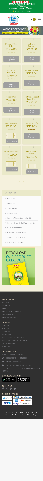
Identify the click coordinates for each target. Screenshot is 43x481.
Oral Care (11, 199)
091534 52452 (22, 358)
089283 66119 (11, 358)
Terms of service (8, 314)
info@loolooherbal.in (13, 362)
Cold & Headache (14, 228)
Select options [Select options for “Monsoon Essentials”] (11, 85)
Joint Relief (12, 208)
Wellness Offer (11, 123)
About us (5, 302)
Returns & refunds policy (11, 311)
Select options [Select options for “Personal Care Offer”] (11, 59)
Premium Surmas (15, 242)
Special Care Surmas (16, 238)
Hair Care (11, 204)
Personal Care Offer (11, 45)
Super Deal (11, 97)
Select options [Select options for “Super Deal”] (11, 110)
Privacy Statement (9, 317)
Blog (4, 308)
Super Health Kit (11, 152)
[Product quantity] (10, 135)
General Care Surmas (16, 233)
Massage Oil (12, 213)
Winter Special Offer (31, 153)
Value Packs (6, 347)
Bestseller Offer (32, 123)
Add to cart (12, 141)
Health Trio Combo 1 (32, 45)
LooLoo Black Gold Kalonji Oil (20, 218)
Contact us (6, 305)
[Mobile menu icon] (39, 19)
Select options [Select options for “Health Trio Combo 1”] (31, 59)
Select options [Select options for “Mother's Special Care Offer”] (31, 112)
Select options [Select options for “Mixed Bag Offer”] (31, 83)
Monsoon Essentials (11, 71)
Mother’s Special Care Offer (32, 98)
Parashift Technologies (30, 415)
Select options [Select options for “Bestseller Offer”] (31, 136)
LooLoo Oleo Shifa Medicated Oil (21, 223)
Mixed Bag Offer (32, 70)
